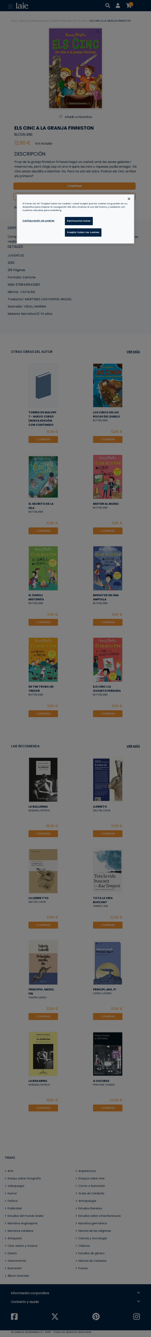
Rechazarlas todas (79, 220)
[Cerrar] (129, 198)
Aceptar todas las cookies (83, 232)
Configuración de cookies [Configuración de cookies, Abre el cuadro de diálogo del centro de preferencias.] (38, 220)
